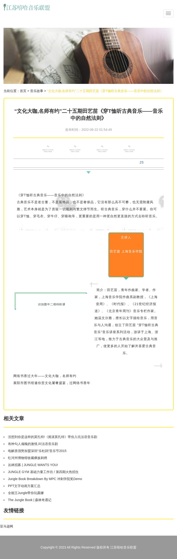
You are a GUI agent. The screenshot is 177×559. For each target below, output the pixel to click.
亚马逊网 (6, 526)
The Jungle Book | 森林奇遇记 (29, 500)
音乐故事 (36, 91)
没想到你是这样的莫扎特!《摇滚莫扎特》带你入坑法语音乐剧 (52, 437)
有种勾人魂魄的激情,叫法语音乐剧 (33, 444)
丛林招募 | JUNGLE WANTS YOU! (33, 465)
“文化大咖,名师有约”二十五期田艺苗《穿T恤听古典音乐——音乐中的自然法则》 (105, 91)
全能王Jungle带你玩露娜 (26, 493)
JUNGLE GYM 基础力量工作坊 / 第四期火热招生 (43, 472)
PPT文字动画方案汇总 (24, 486)
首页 (23, 91)
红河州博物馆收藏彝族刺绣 (27, 458)
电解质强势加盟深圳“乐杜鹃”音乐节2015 (37, 451)
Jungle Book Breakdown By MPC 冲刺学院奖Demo (45, 479)
